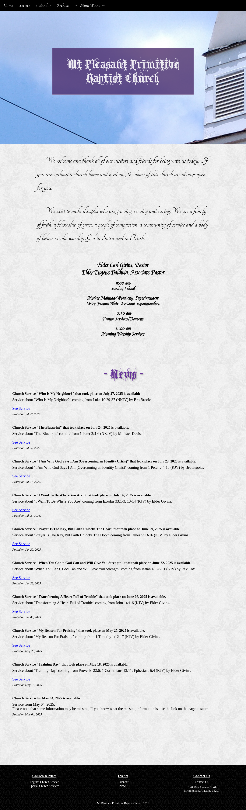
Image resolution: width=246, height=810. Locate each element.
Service (24, 6)
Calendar (43, 6)
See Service (21, 408)
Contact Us (202, 782)
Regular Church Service (44, 782)
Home (8, 6)
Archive (63, 6)
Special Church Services (44, 786)
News (123, 786)
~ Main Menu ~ (90, 6)
